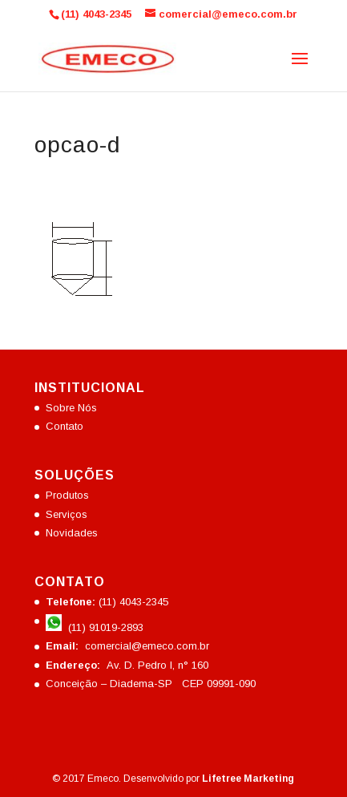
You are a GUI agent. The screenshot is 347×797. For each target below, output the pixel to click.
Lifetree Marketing (248, 778)
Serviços (66, 514)
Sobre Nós (71, 408)
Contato (64, 426)
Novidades (72, 533)
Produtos (67, 495)
